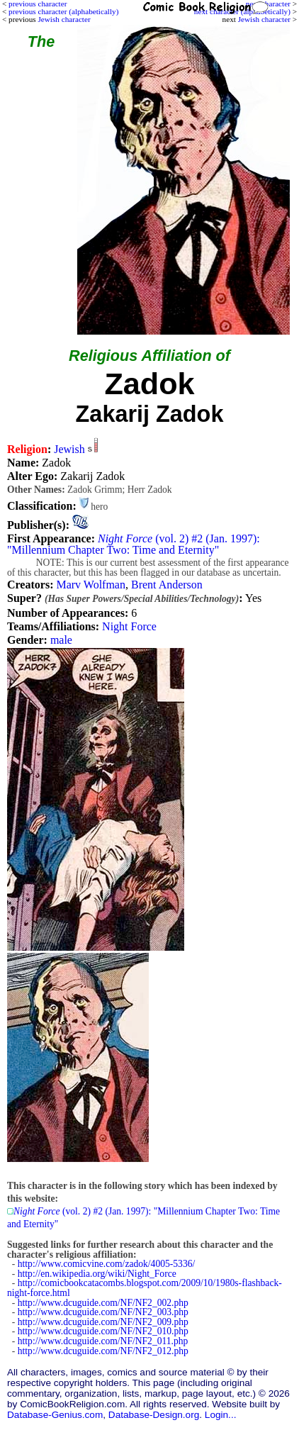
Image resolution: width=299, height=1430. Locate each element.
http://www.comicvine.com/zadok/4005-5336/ (107, 1263)
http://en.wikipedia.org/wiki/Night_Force (97, 1273)
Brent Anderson (167, 585)
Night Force (129, 626)
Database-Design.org (153, 1414)
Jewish (69, 449)
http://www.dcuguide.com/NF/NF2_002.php (103, 1302)
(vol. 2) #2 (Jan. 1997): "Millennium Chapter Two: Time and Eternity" (133, 544)
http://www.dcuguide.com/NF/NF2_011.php (103, 1341)
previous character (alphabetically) (63, 11)
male (61, 640)
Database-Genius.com (55, 1414)
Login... (221, 1414)
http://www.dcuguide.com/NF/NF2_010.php (103, 1331)
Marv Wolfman (90, 585)
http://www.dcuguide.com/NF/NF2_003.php (103, 1312)
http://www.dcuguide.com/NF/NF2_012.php (103, 1351)
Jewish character (264, 19)
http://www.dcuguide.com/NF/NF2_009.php (103, 1322)
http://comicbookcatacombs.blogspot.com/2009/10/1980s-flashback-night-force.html (144, 1288)
